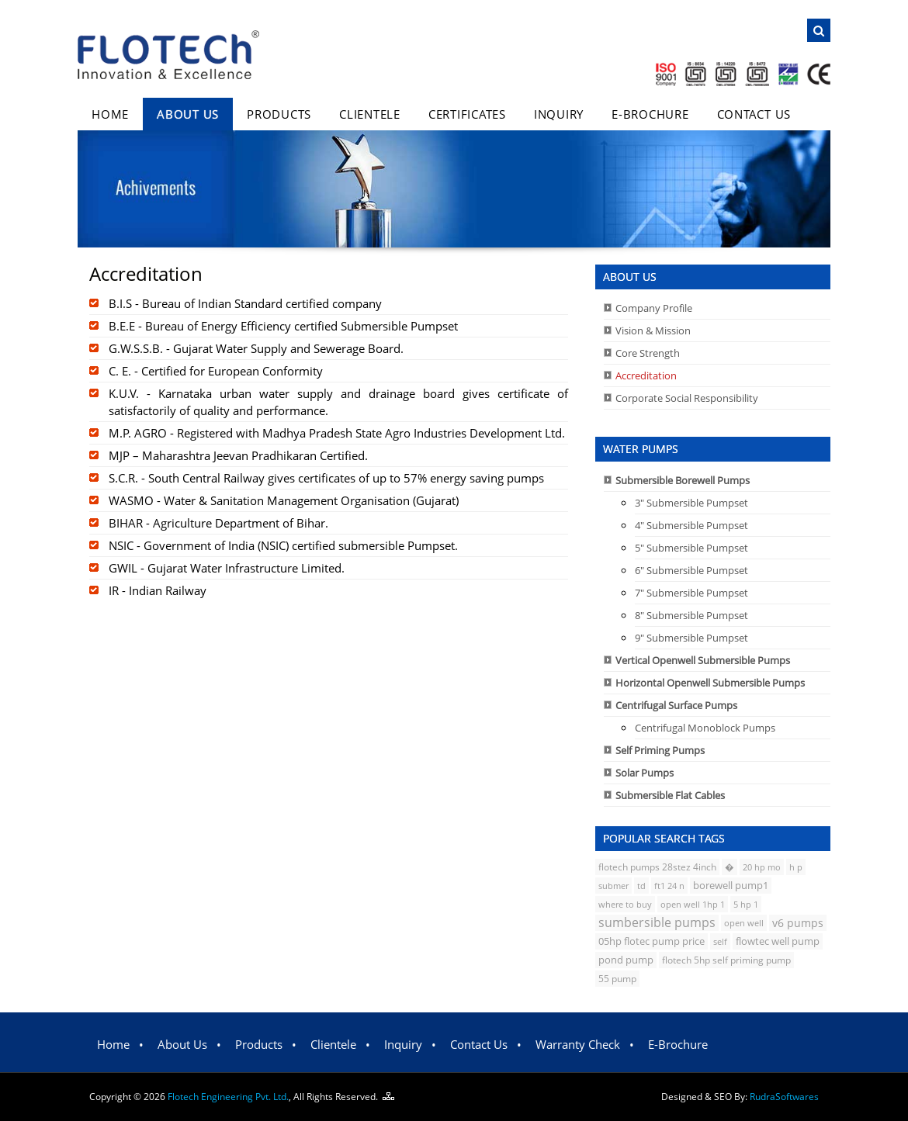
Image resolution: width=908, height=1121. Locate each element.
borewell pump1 (730, 885)
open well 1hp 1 (692, 904)
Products (279, 114)
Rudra (784, 1096)
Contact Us (754, 114)
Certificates (467, 114)
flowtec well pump (778, 941)
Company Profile (653, 308)
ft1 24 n (669, 885)
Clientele (369, 114)
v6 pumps (797, 922)
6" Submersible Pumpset (691, 570)
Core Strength (647, 353)
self (720, 941)
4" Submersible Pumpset (691, 525)
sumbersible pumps (657, 923)
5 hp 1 (745, 904)
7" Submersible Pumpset (691, 593)
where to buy (625, 904)
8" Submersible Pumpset (691, 615)
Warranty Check (577, 1044)
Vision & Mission (653, 330)
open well (744, 923)
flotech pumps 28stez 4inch (657, 867)
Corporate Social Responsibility (686, 398)
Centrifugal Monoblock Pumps (705, 728)
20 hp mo (762, 867)
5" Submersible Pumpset (691, 548)
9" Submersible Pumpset (691, 638)
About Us (188, 114)
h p (795, 867)
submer (613, 885)
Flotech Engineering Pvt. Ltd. (228, 1096)
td (641, 885)
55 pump (617, 978)
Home (110, 114)
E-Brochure (650, 114)
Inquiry (559, 114)
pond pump (625, 960)
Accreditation (646, 375)
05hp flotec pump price (651, 941)
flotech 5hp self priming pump (726, 960)
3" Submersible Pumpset (691, 503)
